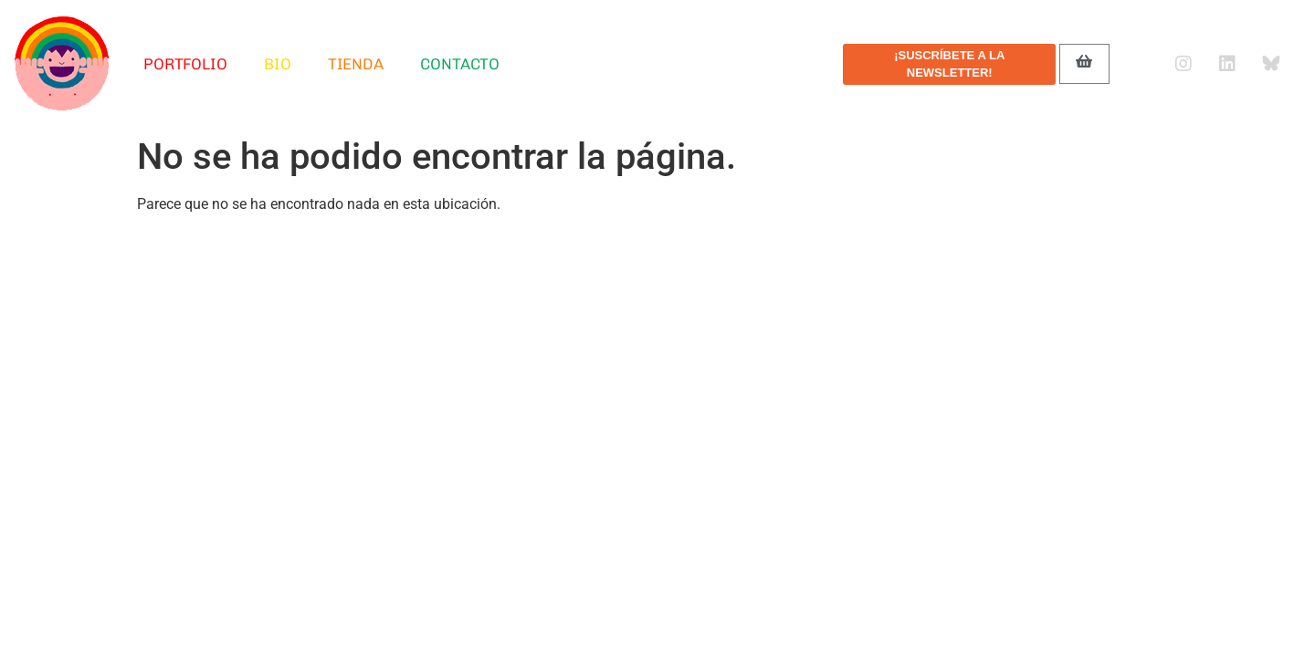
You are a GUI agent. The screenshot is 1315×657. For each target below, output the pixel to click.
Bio (277, 64)
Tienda (356, 64)
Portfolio (185, 64)
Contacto (460, 64)
